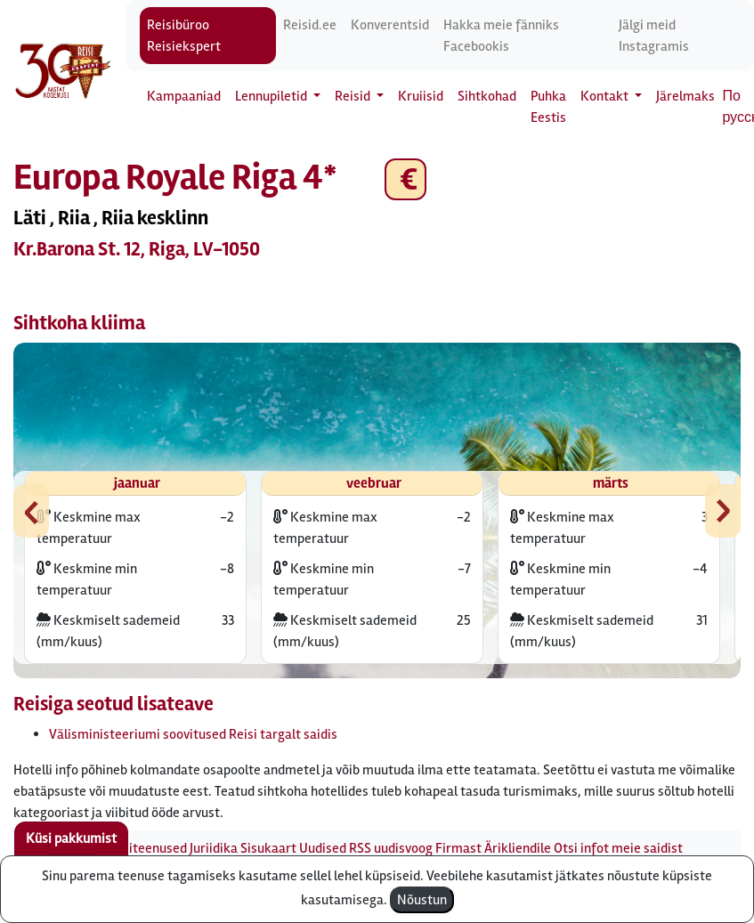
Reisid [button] (354, 96)
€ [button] (405, 179)
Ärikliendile (517, 848)
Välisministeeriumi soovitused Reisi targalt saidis (193, 734)
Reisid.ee (309, 25)
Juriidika (214, 848)
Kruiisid (420, 96)
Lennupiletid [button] (272, 96)
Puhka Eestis (548, 106)
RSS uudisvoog (391, 848)
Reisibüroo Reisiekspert (184, 35)
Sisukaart (268, 848)
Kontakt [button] (605, 96)
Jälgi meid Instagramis (654, 35)
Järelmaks (685, 96)
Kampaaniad (184, 96)
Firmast (458, 848)
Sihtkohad (487, 96)
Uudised (322, 848)
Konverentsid (390, 25)
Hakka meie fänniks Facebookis (501, 35)
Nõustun (422, 900)
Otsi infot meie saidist (618, 848)
